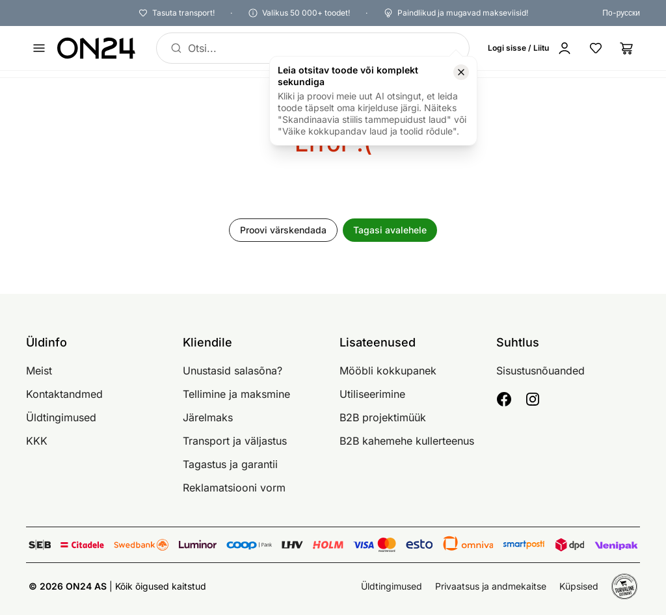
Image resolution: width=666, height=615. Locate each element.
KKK (36, 440)
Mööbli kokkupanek (388, 370)
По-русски (621, 13)
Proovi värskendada (283, 229)
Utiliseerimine (372, 393)
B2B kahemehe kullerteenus (407, 440)
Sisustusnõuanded (540, 370)
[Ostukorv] (627, 48)
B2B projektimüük (383, 417)
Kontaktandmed (64, 393)
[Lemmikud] (596, 48)
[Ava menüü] (39, 48)
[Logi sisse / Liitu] (533, 48)
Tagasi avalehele (390, 229)
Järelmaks (208, 417)
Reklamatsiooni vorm (234, 487)
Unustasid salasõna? (232, 370)
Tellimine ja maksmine (236, 393)
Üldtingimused (61, 417)
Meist (39, 370)
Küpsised (578, 586)
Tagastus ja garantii (230, 464)
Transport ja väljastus (235, 440)
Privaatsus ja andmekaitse (490, 586)
